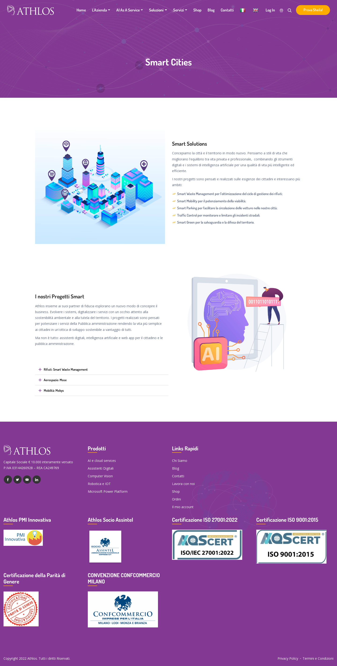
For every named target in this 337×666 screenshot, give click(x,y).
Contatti (227, 9)
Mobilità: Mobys (54, 390)
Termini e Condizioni (318, 658)
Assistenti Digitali (101, 468)
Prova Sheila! (313, 9)
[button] (101, 369)
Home (81, 9)
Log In (270, 9)
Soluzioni (156, 9)
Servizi (178, 9)
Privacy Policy (288, 658)
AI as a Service (128, 9)
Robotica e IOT (99, 483)
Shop (197, 9)
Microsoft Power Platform (108, 491)
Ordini (176, 499)
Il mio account (183, 507)
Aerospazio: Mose (55, 380)
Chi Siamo (179, 460)
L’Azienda (99, 9)
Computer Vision (100, 476)
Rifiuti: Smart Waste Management (66, 369)
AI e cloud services (102, 460)
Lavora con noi (183, 483)
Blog (211, 9)
